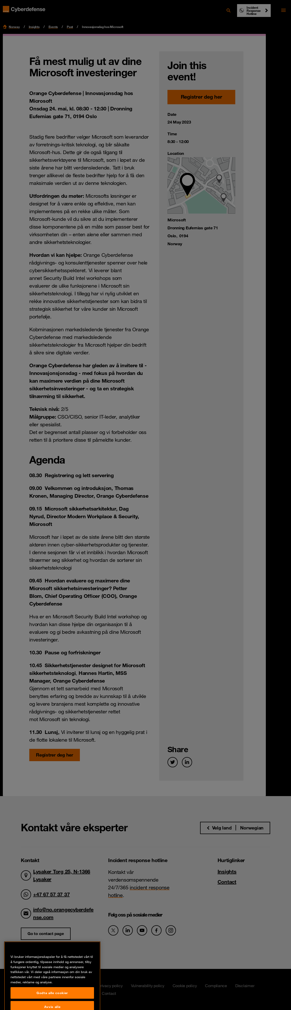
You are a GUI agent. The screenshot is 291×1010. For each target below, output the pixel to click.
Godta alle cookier (52, 1002)
